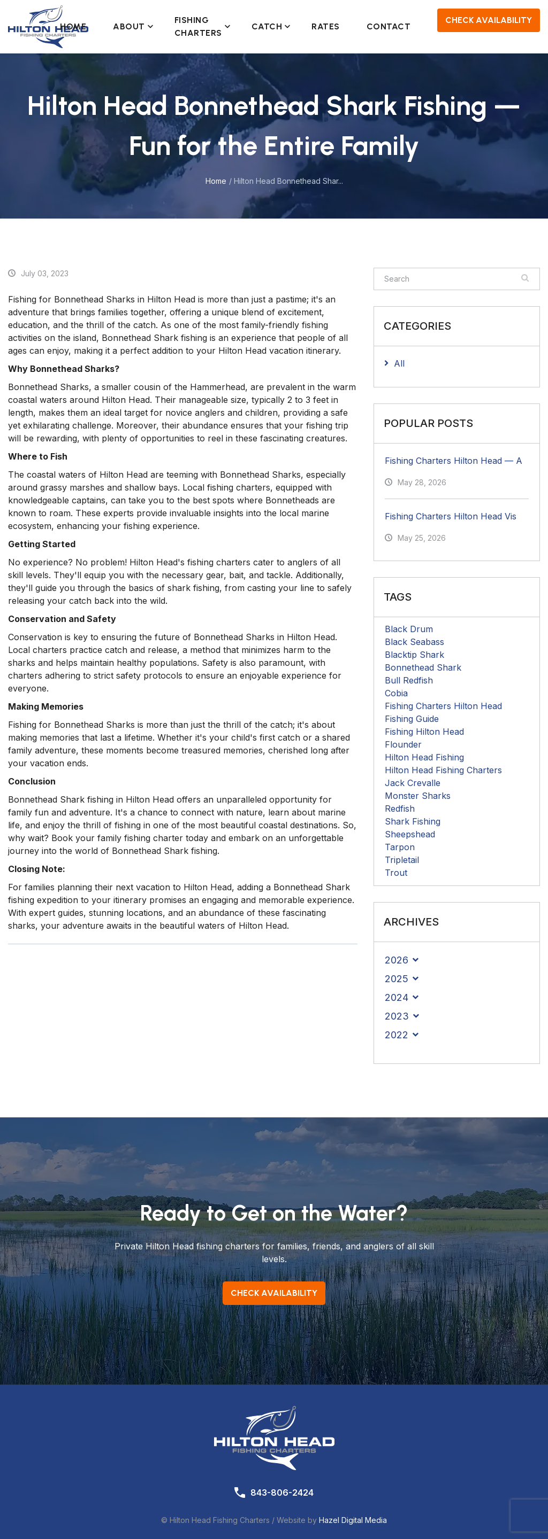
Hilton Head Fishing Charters (443, 770)
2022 (396, 1034)
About (130, 26)
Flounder (403, 744)
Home (73, 26)
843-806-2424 (282, 1492)
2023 (397, 1016)
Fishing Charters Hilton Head (443, 706)
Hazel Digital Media (353, 1520)
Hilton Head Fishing (424, 757)
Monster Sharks (418, 795)
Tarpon (400, 847)
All (399, 363)
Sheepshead (410, 834)
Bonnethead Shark (423, 667)
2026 (396, 960)
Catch (268, 26)
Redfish (400, 808)
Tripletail (402, 859)
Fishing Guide (412, 718)
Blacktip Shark (414, 654)
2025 (396, 978)
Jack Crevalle (412, 783)
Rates (325, 26)
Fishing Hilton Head (424, 731)
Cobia (396, 693)
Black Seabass (414, 641)
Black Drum (409, 629)
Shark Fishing (412, 821)
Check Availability (488, 20)
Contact (389, 26)
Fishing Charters (199, 26)
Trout (396, 872)
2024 (396, 997)
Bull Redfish (409, 680)
